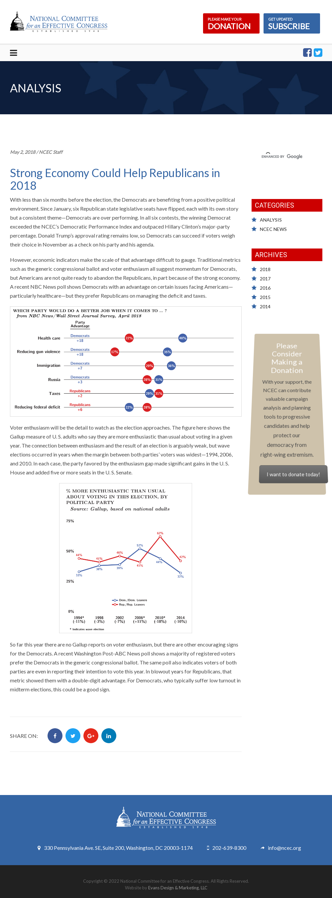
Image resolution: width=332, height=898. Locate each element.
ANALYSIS (271, 220)
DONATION (231, 23)
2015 (265, 297)
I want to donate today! (293, 468)
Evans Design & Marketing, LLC (177, 887)
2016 (265, 288)
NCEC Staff (50, 152)
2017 (265, 278)
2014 (265, 306)
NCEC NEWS (273, 229)
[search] (289, 156)
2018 (265, 269)
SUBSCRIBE (291, 23)
